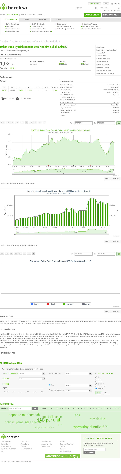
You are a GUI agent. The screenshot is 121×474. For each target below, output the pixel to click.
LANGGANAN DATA (92, 15)
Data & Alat (4, 41)
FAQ (2, 451)
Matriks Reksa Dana (64, 26)
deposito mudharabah (24, 415)
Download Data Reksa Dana (41, 31)
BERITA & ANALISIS (28, 15)
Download (116, 178)
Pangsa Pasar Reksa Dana (91, 29)
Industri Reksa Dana (13, 29)
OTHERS (58, 20)
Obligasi (23, 446)
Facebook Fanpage (66, 444)
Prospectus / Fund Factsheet (106, 50)
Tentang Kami (6, 442)
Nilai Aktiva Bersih (38, 24)
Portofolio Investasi (103, 67)
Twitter (62, 446)
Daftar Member (46, 442)
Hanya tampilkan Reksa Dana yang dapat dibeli (24, 369)
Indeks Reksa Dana (12, 31)
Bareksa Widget (65, 451)
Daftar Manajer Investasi (65, 29)
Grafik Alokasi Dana (103, 59)
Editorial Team (6, 446)
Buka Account (45, 446)
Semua (100, 388)
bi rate (106, 426)
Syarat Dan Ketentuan (8, 449)
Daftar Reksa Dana (12, 24)
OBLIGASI (42, 20)
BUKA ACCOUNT (94, 4)
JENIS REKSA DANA (10, 373)
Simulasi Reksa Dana (39, 29)
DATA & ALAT (12, 15)
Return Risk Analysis (89, 24)
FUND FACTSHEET (24, 98)
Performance (100, 47)
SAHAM (26, 20)
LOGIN (106, 4)
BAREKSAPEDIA (7, 404)
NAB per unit (48, 420)
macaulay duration (88, 427)
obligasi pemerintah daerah (23, 422)
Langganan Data (46, 444)
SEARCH (4, 408)
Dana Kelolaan (62, 24)
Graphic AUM (101, 56)
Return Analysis (37, 26)
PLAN (40, 15)
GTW (60, 425)
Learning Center (26, 449)
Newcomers (10, 26)
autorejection (98, 418)
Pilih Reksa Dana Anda (90, 26)
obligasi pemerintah (44, 427)
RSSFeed (63, 449)
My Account (116, 3)
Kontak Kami (5, 444)
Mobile (62, 442)
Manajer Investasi (55, 373)
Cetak (107, 178)
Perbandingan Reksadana (105, 73)
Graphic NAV (100, 53)
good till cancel (52, 416)
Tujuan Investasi (102, 62)
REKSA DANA (9, 20)
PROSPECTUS (7, 98)
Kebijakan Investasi (103, 64)
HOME (2, 15)
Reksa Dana (14, 41)
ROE (77, 416)
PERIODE (5, 379)
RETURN (5, 384)
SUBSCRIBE (89, 452)
